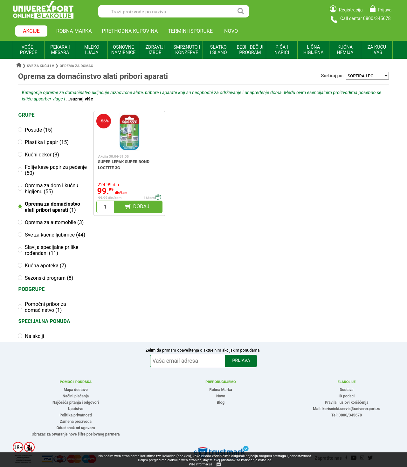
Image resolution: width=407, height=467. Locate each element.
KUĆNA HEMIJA (345, 50)
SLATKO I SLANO (218, 50)
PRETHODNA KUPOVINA (130, 31)
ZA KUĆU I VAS (376, 50)
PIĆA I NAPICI (281, 50)
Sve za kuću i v (40, 66)
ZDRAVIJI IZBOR (155, 50)
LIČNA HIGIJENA (313, 50)
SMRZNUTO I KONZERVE (186, 50)
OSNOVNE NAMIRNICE (123, 50)
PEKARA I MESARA (60, 50)
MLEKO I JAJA (91, 50)
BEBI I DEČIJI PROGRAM (250, 50)
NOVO (231, 31)
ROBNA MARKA (74, 31)
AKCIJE (31, 31)
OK (218, 464)
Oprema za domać (76, 66)
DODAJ (141, 206)
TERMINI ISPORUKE (190, 31)
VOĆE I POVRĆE (28, 50)
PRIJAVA (241, 360)
